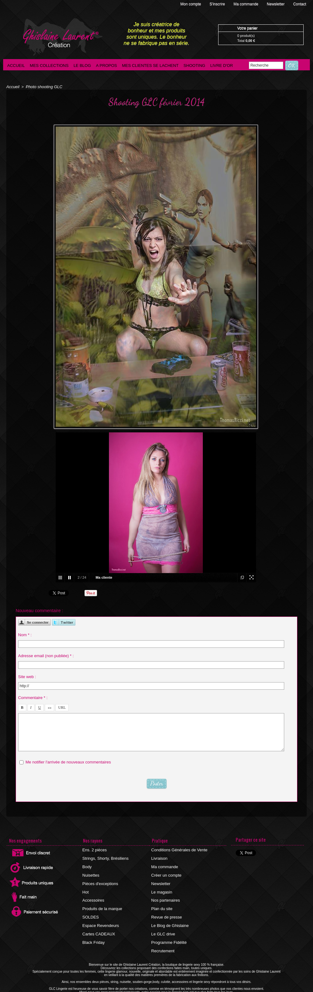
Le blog (82, 65)
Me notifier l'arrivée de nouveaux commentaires (68, 760)
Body (87, 864)
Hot (86, 887)
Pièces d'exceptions (99, 879)
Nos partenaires (165, 894)
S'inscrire (218, 4)
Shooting (194, 65)
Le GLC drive (163, 924)
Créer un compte (166, 872)
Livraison (159, 857)
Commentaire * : (33, 696)
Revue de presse (166, 909)
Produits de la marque (101, 902)
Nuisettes (91, 872)
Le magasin (161, 887)
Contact (299, 4)
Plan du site (162, 902)
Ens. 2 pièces (94, 849)
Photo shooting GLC (42, 86)
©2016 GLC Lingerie (138, 990)
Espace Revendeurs (100, 917)
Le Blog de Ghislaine (169, 917)
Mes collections (49, 65)
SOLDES (90, 909)
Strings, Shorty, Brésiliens (104, 857)
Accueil (16, 65)
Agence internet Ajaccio (174, 990)
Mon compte (191, 4)
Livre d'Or (221, 65)
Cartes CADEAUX (98, 924)
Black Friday (93, 932)
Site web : (27, 675)
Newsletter (276, 4)
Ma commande (246, 4)
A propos (106, 65)
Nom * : (25, 633)
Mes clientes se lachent (150, 65)
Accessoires (93, 894)
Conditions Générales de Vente (178, 849)
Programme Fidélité (168, 932)
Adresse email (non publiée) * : (46, 654)
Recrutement (162, 939)
